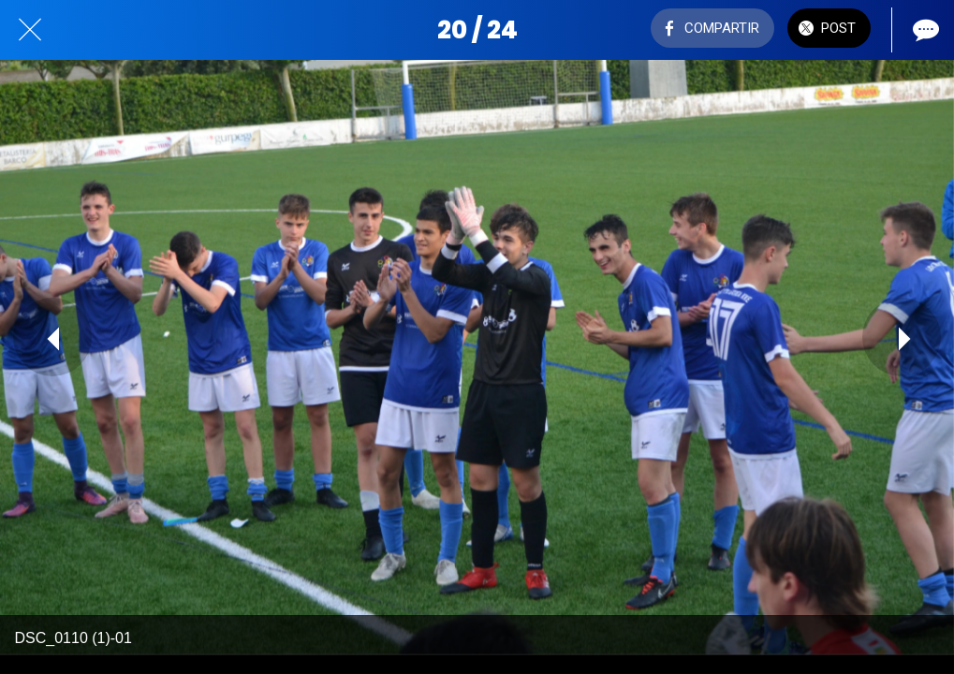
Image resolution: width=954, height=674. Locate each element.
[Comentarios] (924, 29)
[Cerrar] (30, 30)
